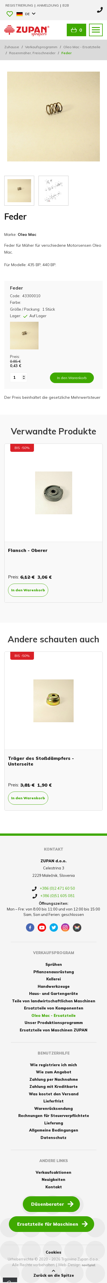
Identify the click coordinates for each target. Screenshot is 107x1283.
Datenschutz (53, 1137)
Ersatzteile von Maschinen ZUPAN (53, 1030)
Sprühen (53, 964)
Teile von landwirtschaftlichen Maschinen (53, 1001)
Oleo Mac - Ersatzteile (81, 47)
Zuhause (11, 47)
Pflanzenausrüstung (53, 972)
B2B (65, 5)
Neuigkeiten (53, 1179)
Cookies (53, 1252)
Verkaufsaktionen (53, 1172)
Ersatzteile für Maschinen (52, 1224)
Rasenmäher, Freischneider (32, 53)
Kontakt (53, 1187)
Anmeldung (48, 5)
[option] (53, 523)
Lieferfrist (53, 1101)
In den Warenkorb (28, 590)
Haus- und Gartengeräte (53, 993)
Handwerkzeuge (54, 986)
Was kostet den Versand (53, 1094)
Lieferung (53, 1123)
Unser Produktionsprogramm (54, 1022)
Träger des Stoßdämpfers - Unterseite (41, 760)
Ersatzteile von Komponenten (53, 1008)
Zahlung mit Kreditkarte (53, 1086)
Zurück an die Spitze (53, 1273)
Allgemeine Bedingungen (53, 1130)
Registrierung (19, 5)
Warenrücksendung (53, 1108)
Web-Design (69, 1264)
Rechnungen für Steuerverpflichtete (53, 1115)
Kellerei (53, 979)
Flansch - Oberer (27, 550)
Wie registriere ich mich (53, 1065)
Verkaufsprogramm (41, 47)
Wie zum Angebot (53, 1072)
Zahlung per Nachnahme (53, 1079)
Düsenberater (52, 1204)
